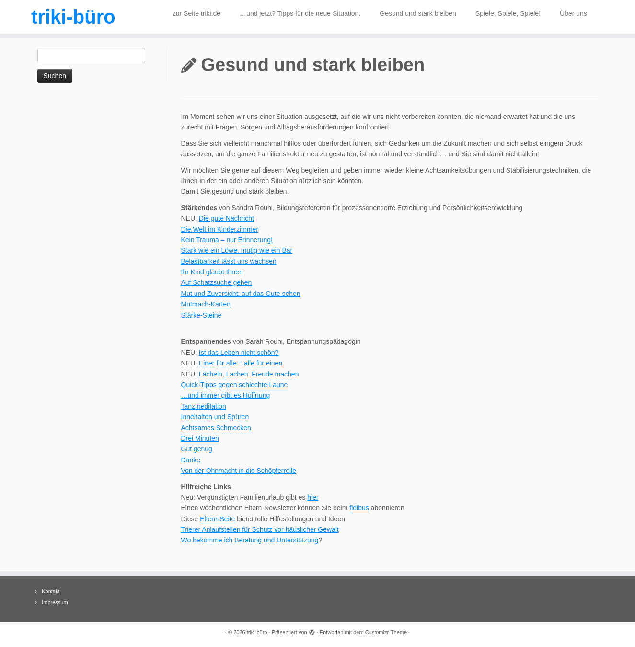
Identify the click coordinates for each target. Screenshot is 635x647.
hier (312, 497)
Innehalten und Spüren (215, 417)
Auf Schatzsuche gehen (216, 282)
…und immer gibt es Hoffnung (225, 395)
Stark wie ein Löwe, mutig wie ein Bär (237, 250)
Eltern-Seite (217, 519)
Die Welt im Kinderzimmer (220, 229)
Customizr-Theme (386, 632)
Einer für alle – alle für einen (240, 363)
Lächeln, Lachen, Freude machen (249, 374)
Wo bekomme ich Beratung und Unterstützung (250, 540)
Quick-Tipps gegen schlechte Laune (234, 384)
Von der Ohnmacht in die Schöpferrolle (238, 470)
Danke (190, 460)
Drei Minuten (200, 438)
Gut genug (196, 449)
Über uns (573, 13)
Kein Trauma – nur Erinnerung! (227, 240)
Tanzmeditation (203, 406)
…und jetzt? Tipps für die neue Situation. (300, 13)
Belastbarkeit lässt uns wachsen (229, 261)
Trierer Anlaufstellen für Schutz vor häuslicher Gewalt (260, 529)
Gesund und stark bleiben (418, 13)
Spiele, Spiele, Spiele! (508, 13)
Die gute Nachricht (226, 218)
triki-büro (73, 16)
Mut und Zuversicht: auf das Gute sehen (240, 293)
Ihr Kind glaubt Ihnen (212, 272)
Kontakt (50, 591)
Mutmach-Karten (206, 304)
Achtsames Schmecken (216, 428)
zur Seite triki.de (196, 13)
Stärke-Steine (201, 315)
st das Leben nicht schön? (240, 352)
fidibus (359, 508)
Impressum (55, 602)
